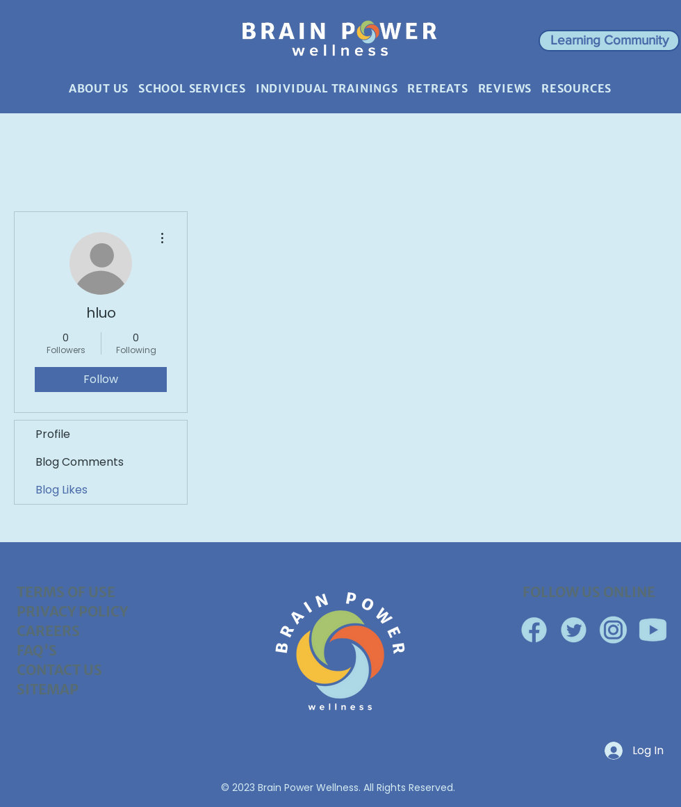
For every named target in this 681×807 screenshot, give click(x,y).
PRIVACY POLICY (72, 611)
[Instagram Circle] (613, 630)
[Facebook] (534, 630)
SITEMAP (48, 689)
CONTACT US (59, 669)
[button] (609, 40)
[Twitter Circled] (573, 630)
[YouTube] (652, 630)
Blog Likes (61, 490)
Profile (52, 434)
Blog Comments (79, 462)
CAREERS (48, 630)
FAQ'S (37, 650)
